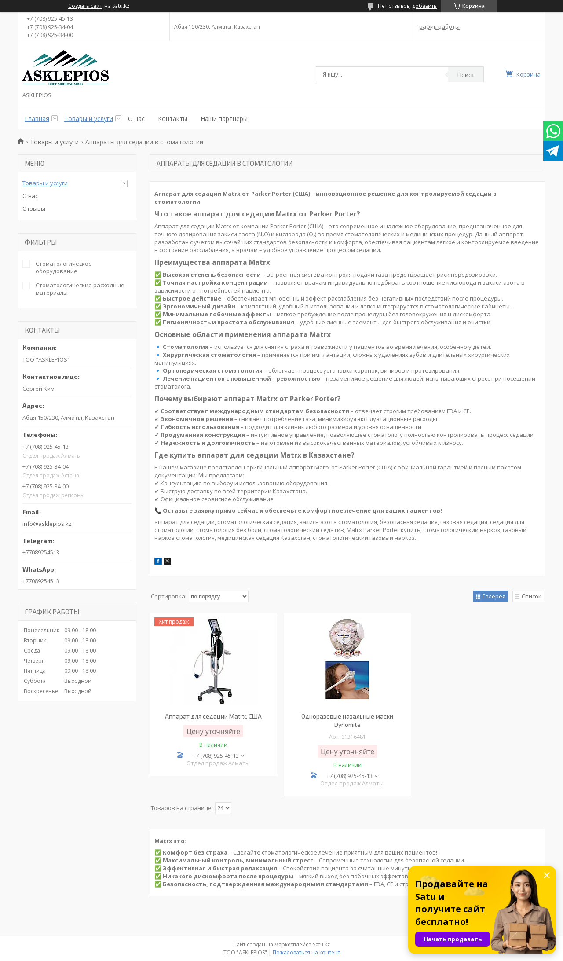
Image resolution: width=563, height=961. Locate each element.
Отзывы (33, 209)
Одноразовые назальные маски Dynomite (347, 720)
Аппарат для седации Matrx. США (213, 716)
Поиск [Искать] (465, 75)
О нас (136, 118)
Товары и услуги (88, 118)
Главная (37, 118)
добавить (424, 6)
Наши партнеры (224, 118)
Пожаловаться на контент (306, 952)
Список (531, 596)
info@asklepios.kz (47, 524)
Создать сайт (85, 6)
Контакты (172, 118)
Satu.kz (321, 944)
